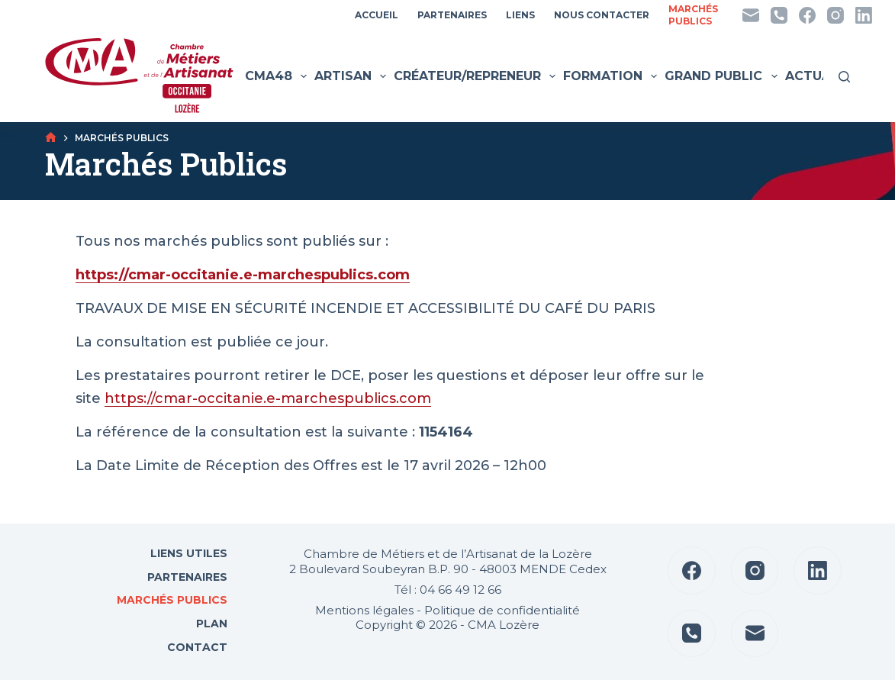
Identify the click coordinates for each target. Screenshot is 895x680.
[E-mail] (750, 15)
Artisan (352, 76)
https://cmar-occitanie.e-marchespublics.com (268, 398)
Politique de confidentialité (502, 610)
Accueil (376, 15)
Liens (520, 15)
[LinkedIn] (863, 15)
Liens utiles (187, 553)
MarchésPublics (693, 15)
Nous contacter (601, 15)
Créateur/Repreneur (476, 76)
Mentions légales (364, 610)
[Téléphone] (779, 15)
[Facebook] (807, 15)
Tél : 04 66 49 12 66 (447, 589)
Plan (210, 623)
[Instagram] (835, 15)
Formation (612, 76)
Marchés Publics (172, 600)
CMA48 (278, 76)
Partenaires (452, 15)
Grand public (723, 76)
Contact (195, 647)
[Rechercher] (844, 76)
